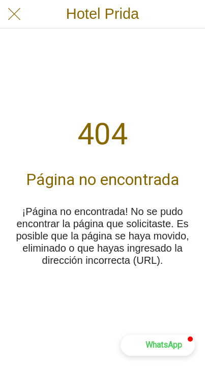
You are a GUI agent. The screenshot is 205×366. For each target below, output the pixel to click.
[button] (158, 345)
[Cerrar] (14, 14)
